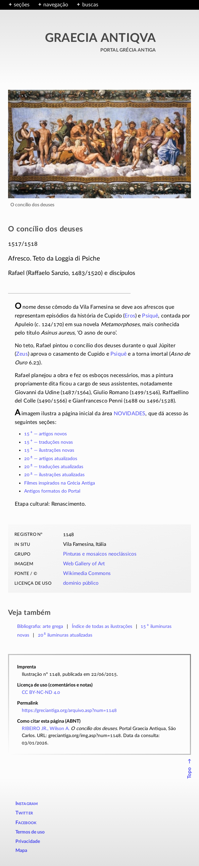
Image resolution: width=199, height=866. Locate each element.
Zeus (22, 354)
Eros (130, 315)
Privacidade (27, 841)
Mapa (21, 850)
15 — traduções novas (48, 442)
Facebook (26, 822)
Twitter (24, 812)
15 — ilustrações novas (49, 450)
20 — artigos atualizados (50, 458)
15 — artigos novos (45, 433)
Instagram (26, 803)
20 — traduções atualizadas (53, 466)
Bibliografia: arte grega (40, 626)
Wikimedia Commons (87, 573)
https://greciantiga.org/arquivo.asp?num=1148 (69, 710)
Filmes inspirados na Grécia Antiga (59, 483)
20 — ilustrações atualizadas (54, 474)
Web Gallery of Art (84, 563)
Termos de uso (30, 832)
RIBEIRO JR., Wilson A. (45, 728)
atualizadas (65, 635)
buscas (90, 4)
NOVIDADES (129, 413)
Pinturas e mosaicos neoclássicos (100, 554)
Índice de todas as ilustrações (102, 626)
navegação (55, 4)
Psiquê (150, 315)
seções (22, 4)
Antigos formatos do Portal (52, 491)
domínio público (81, 583)
